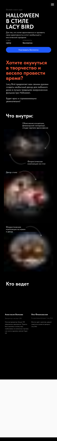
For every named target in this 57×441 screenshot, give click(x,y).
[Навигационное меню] (52, 5)
